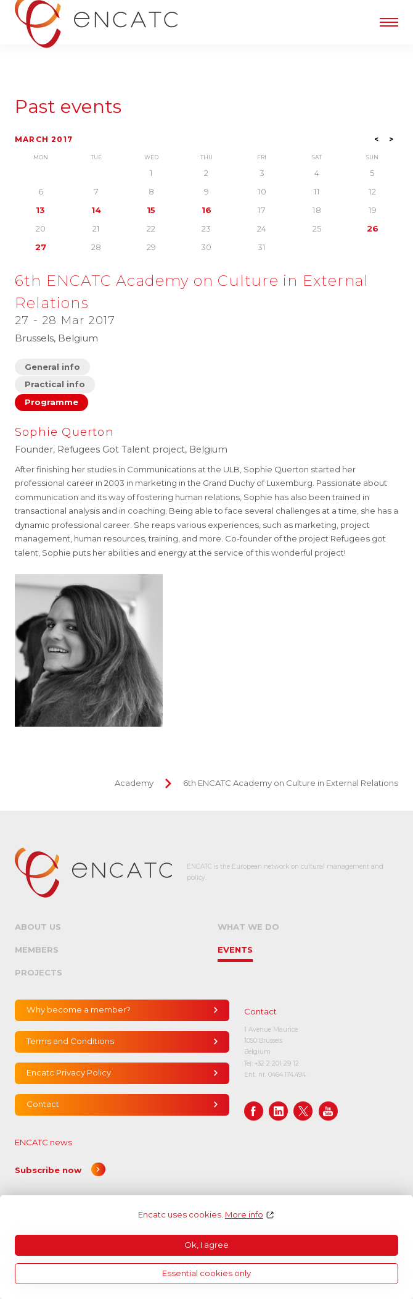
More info (244, 1214)
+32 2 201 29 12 (277, 1063)
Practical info (55, 384)
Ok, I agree (206, 1245)
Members (37, 949)
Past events (68, 106)
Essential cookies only (206, 1273)
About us (38, 927)
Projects (38, 972)
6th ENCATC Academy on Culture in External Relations (290, 783)
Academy (134, 783)
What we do (248, 927)
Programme (51, 402)
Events (235, 949)
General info (52, 367)
